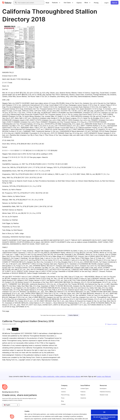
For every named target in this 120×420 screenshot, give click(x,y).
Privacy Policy (56, 409)
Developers (103, 388)
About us (63, 388)
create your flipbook (104, 376)
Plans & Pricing (65, 395)
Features (83, 391)
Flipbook (83, 395)
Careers (63, 391)
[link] (47, 3)
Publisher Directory (105, 391)
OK (104, 400)
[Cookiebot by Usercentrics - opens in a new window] (12, 416)
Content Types (85, 388)
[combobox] (30, 2)
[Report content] (111, 324)
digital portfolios (36, 376)
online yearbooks (48, 376)
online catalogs (60, 376)
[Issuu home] (7, 3)
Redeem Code (104, 395)
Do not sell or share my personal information (104, 406)
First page (5, 311)
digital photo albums (73, 376)
